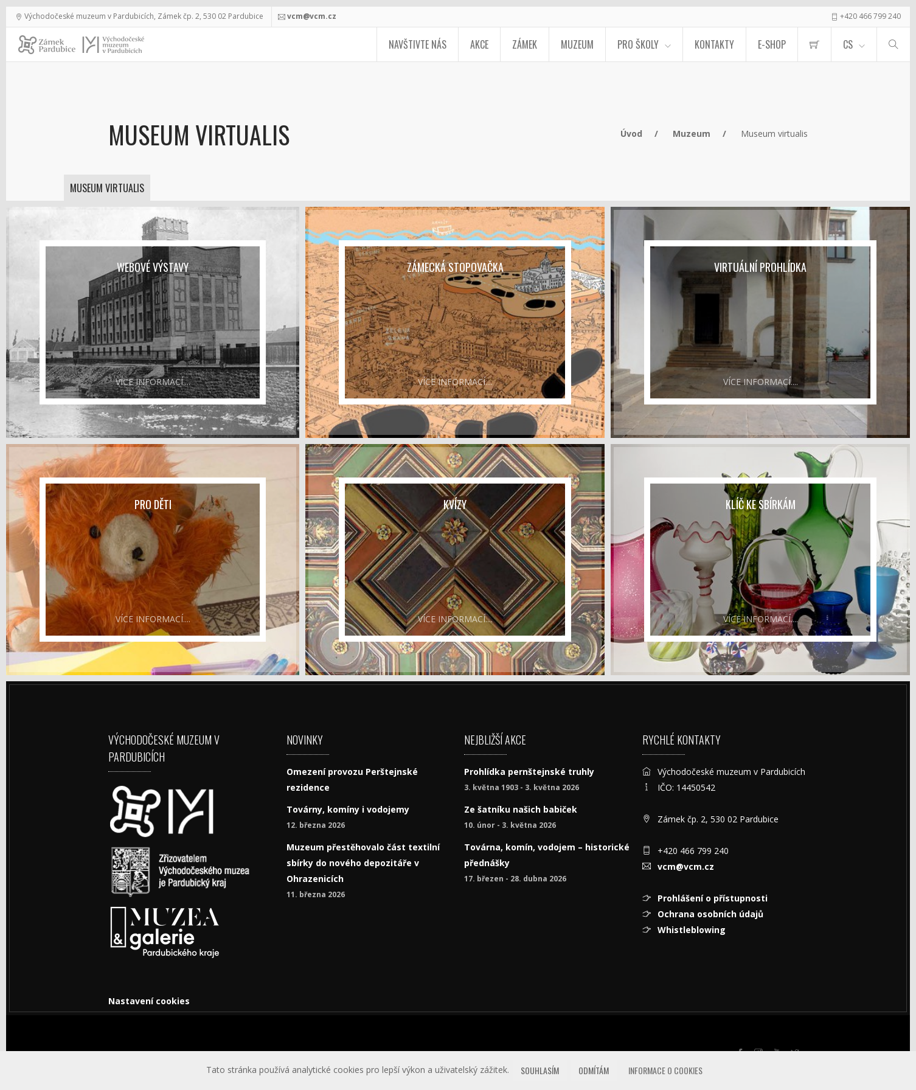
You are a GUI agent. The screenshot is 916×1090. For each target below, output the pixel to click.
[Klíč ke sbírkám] (760, 559)
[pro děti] (152, 559)
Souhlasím (540, 1070)
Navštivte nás (417, 44)
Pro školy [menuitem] (638, 44)
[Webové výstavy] (152, 322)
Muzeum (577, 44)
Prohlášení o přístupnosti (713, 898)
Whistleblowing (692, 930)
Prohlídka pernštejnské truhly (529, 771)
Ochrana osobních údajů (710, 914)
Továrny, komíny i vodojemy (347, 809)
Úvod (631, 133)
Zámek (524, 44)
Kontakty (714, 44)
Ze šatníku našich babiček (520, 809)
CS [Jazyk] (848, 44)
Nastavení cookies (149, 1001)
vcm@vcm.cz (311, 16)
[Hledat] (893, 44)
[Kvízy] (455, 559)
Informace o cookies (665, 1070)
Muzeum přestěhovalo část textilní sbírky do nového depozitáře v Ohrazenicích (363, 862)
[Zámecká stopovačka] (455, 322)
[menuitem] (814, 44)
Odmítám (593, 1070)
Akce (479, 44)
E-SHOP (772, 44)
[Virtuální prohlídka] (760, 322)
